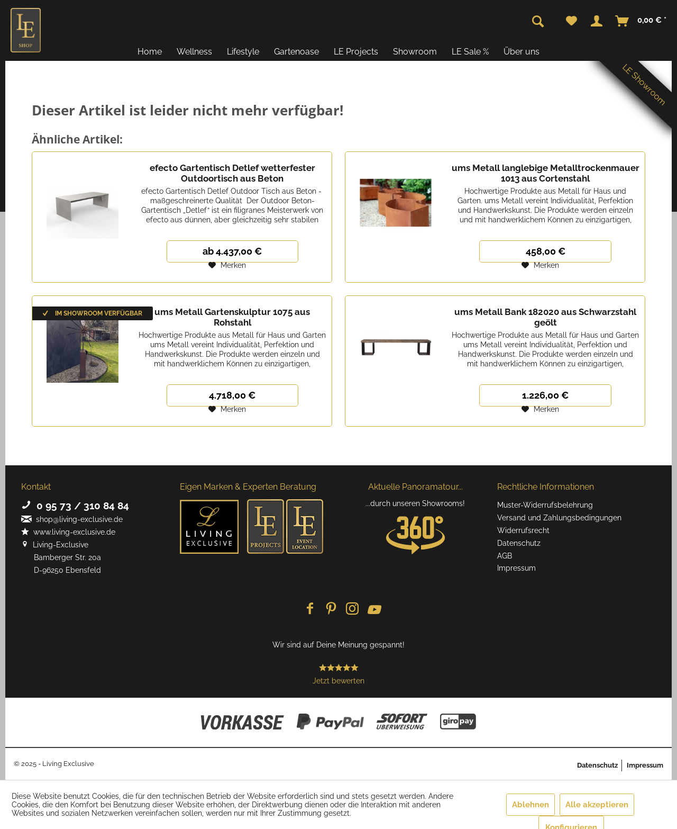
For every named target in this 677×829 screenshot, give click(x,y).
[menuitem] (571, 21)
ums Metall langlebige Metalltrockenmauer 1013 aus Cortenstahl (545, 173)
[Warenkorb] (641, 21)
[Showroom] (415, 51)
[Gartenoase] (296, 51)
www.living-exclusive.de (68, 532)
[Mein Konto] (596, 21)
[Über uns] (521, 51)
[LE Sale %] (470, 51)
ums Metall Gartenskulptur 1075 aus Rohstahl (232, 317)
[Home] (149, 51)
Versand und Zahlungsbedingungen (559, 517)
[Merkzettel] (571, 21)
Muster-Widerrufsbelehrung (545, 505)
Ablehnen (530, 804)
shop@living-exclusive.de (72, 519)
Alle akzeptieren (596, 804)
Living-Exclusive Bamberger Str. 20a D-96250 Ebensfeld (61, 557)
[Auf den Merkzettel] (227, 265)
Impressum (516, 568)
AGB (504, 556)
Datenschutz (519, 543)
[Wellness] (194, 51)
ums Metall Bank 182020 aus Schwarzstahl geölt (545, 317)
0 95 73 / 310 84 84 (75, 505)
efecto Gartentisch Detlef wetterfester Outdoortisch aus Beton (232, 173)
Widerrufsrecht (523, 530)
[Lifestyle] (243, 51)
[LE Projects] (356, 51)
